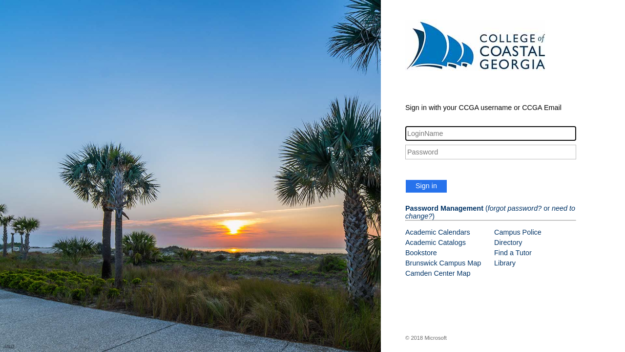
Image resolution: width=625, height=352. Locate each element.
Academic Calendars (437, 232)
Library (505, 263)
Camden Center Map (438, 273)
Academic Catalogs (435, 242)
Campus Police (518, 232)
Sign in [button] (426, 186)
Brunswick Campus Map (443, 263)
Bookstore (421, 253)
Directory (508, 242)
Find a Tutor (513, 253)
